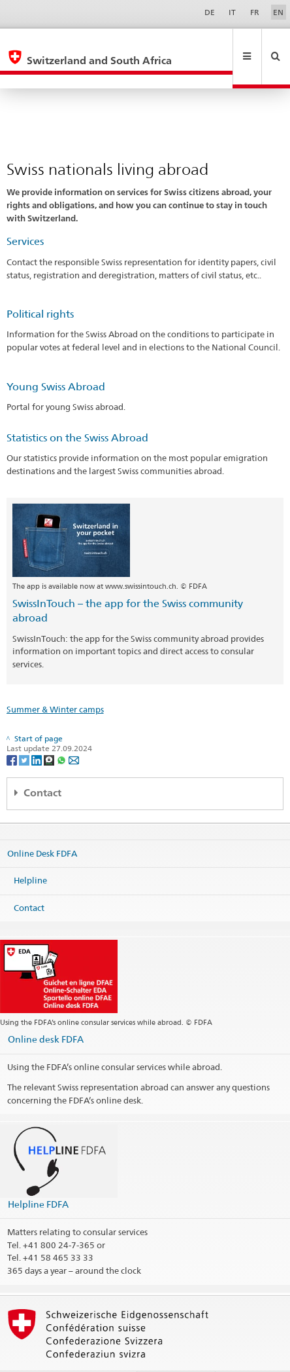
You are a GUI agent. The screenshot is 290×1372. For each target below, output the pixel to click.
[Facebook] (13, 731)
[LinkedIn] (37, 731)
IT (232, 12)
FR (254, 12)
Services (25, 213)
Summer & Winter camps (55, 681)
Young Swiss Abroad (56, 358)
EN (278, 12)
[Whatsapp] (62, 731)
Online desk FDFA (46, 1010)
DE (209, 12)
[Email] (74, 731)
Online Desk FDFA (42, 824)
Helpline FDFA (38, 1175)
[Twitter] (25, 731)
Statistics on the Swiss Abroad (77, 409)
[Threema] (50, 731)
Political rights (40, 286)
